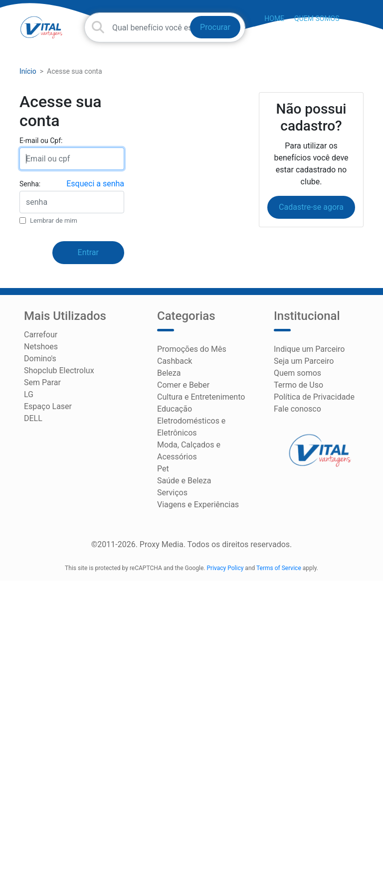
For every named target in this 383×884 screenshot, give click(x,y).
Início (27, 71)
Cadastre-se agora (311, 207)
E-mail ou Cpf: (40, 141)
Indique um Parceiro (309, 349)
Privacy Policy (225, 568)
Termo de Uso (298, 385)
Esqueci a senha (95, 183)
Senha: (29, 184)
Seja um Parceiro (304, 361)
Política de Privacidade (314, 397)
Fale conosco (297, 409)
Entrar (88, 252)
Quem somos (316, 18)
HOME (274, 18)
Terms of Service (278, 568)
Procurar (215, 27)
